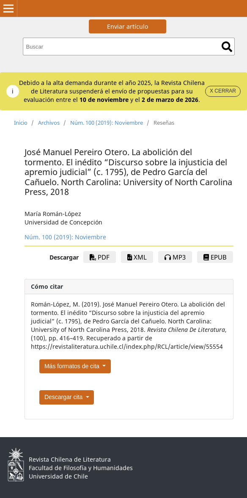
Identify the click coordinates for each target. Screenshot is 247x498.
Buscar (227, 46)
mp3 (175, 257)
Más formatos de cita (72, 366)
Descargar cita (64, 397)
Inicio (20, 122)
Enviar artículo (127, 26)
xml (137, 257)
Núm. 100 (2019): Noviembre (106, 122)
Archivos (49, 122)
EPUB (215, 257)
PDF (100, 257)
